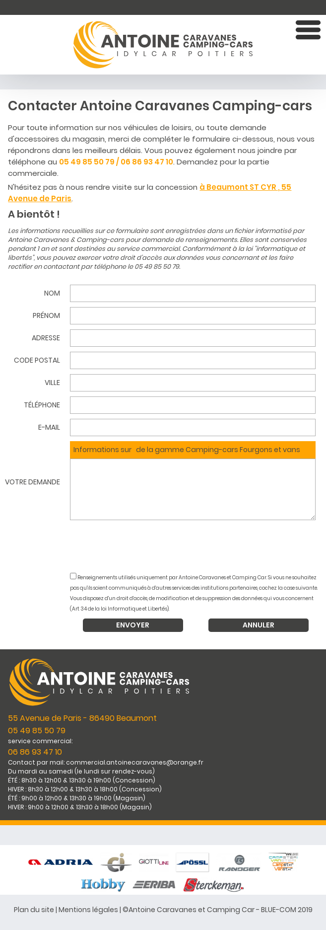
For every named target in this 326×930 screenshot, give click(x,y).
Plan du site (34, 910)
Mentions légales (88, 910)
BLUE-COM (278, 910)
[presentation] (195, 547)
